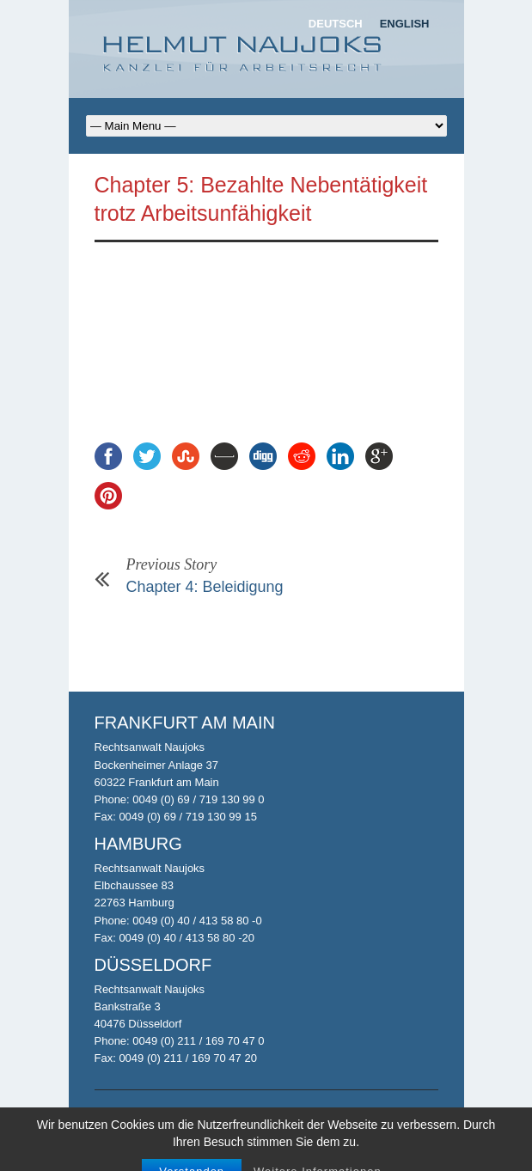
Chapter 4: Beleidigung (205, 586)
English (405, 23)
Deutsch (336, 23)
